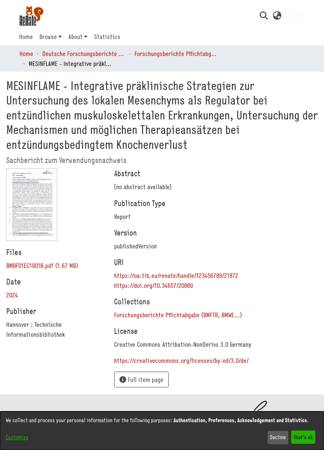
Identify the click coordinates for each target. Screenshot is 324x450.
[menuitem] (50, 36)
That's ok (303, 436)
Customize (17, 437)
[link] (42, 265)
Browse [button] (48, 36)
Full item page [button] (141, 379)
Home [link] (26, 53)
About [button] (75, 36)
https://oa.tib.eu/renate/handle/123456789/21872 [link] (176, 275)
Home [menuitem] (26, 36)
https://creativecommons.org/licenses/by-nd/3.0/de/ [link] (181, 360)
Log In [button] (293, 15)
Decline (278, 437)
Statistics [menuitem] (107, 36)
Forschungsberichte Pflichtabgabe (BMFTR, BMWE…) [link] (175, 53)
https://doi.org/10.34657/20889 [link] (153, 285)
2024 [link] (12, 295)
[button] (264, 16)
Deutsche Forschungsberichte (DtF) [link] (83, 53)
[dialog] (162, 430)
